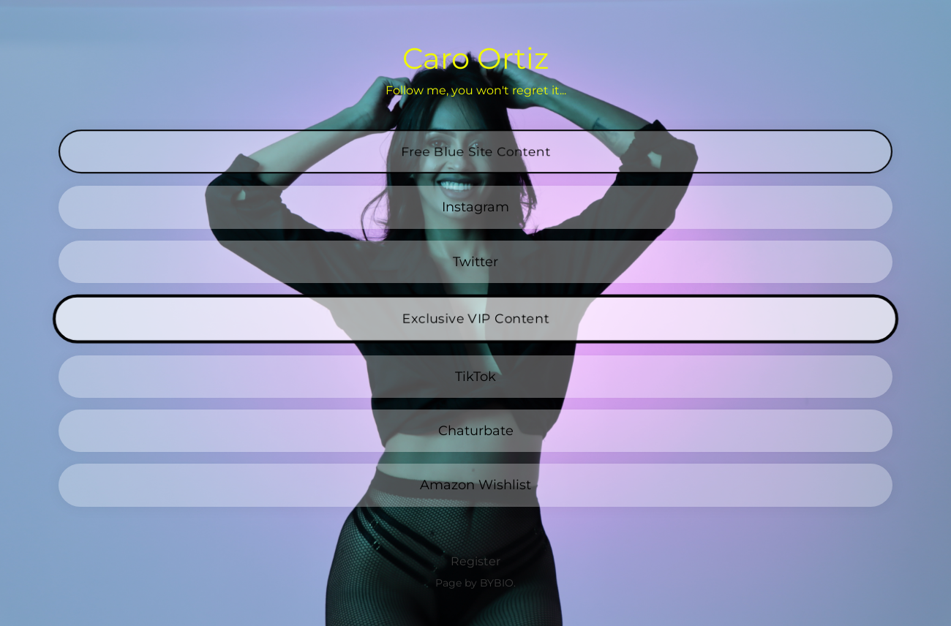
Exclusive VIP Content (475, 319)
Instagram (475, 206)
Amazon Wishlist (475, 484)
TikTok (475, 376)
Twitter (475, 261)
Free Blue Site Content (475, 139)
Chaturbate (476, 430)
